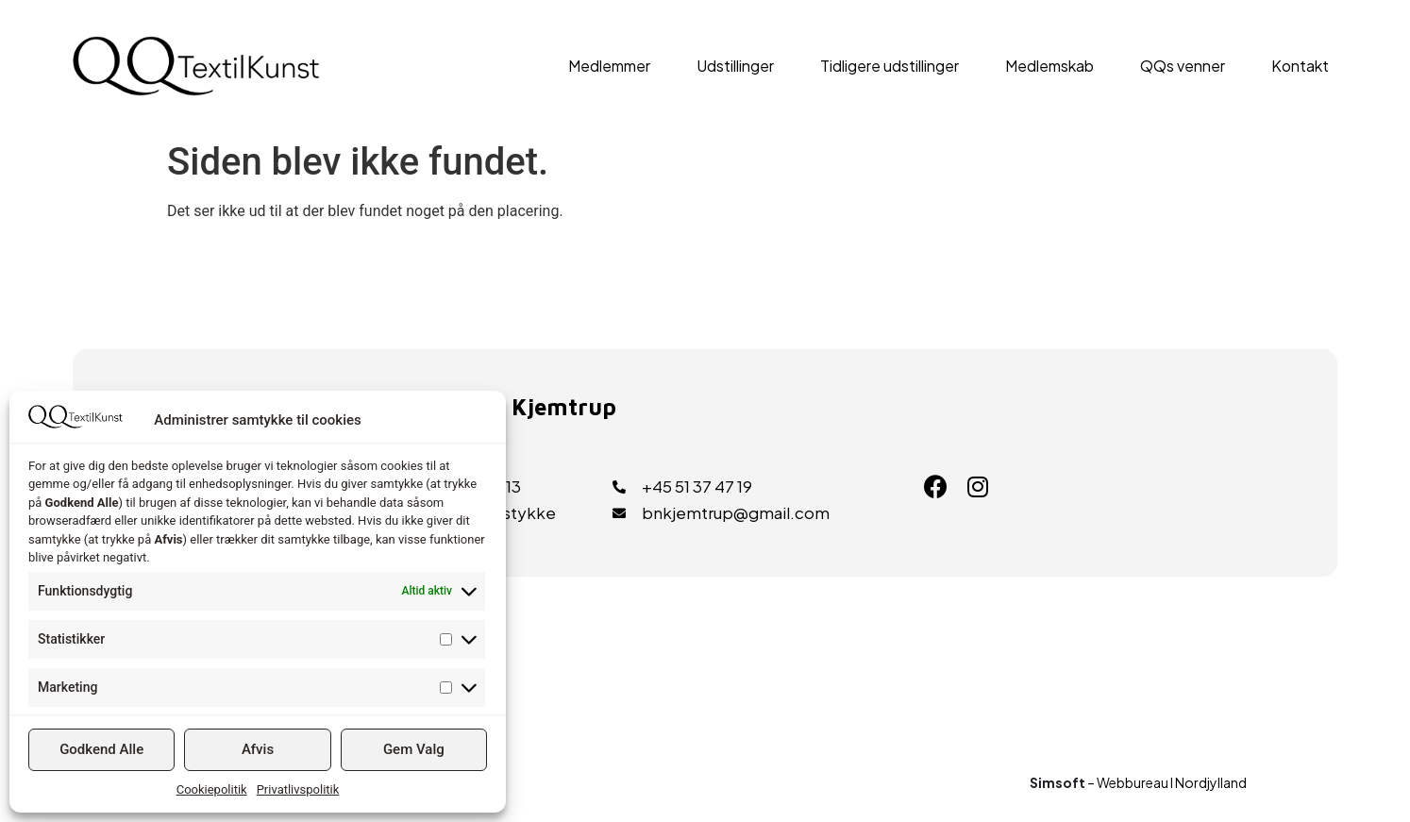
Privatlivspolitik (298, 789)
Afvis (258, 749)
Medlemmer (609, 65)
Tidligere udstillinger (889, 65)
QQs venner (1182, 65)
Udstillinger (735, 65)
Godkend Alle (101, 749)
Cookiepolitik (211, 789)
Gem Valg (414, 749)
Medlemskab (1049, 65)
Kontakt (1300, 65)
